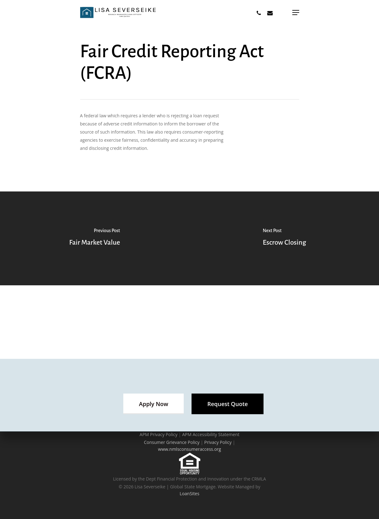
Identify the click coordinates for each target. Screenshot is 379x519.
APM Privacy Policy (158, 434)
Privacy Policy (217, 442)
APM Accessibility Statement (210, 434)
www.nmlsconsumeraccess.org (189, 449)
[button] (153, 404)
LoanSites (189, 493)
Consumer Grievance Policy (172, 442)
